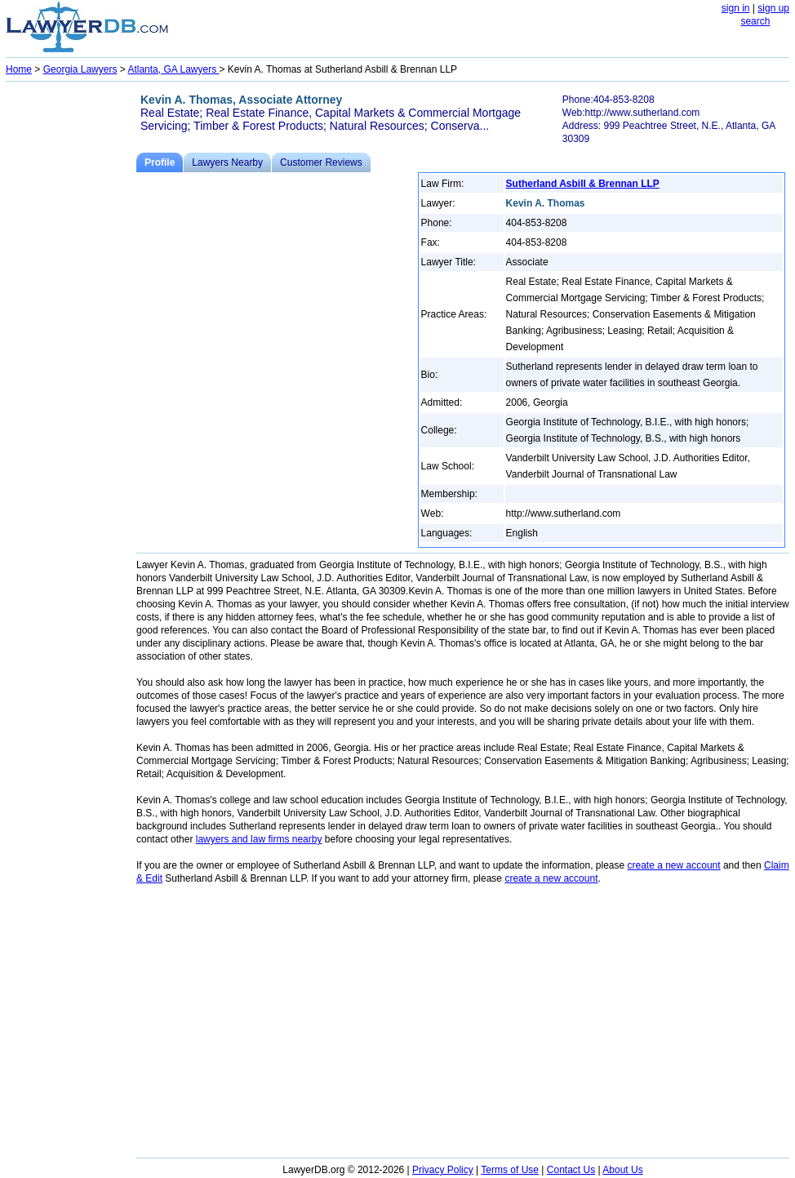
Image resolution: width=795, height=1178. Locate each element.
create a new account (674, 865)
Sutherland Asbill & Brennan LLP (583, 183)
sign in (736, 8)
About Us (622, 1170)
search (755, 21)
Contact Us (571, 1170)
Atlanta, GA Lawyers (173, 69)
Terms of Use (510, 1170)
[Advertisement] (71, 331)
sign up (773, 8)
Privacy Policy (442, 1170)
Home (19, 69)
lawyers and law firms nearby (259, 839)
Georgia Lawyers (80, 69)
